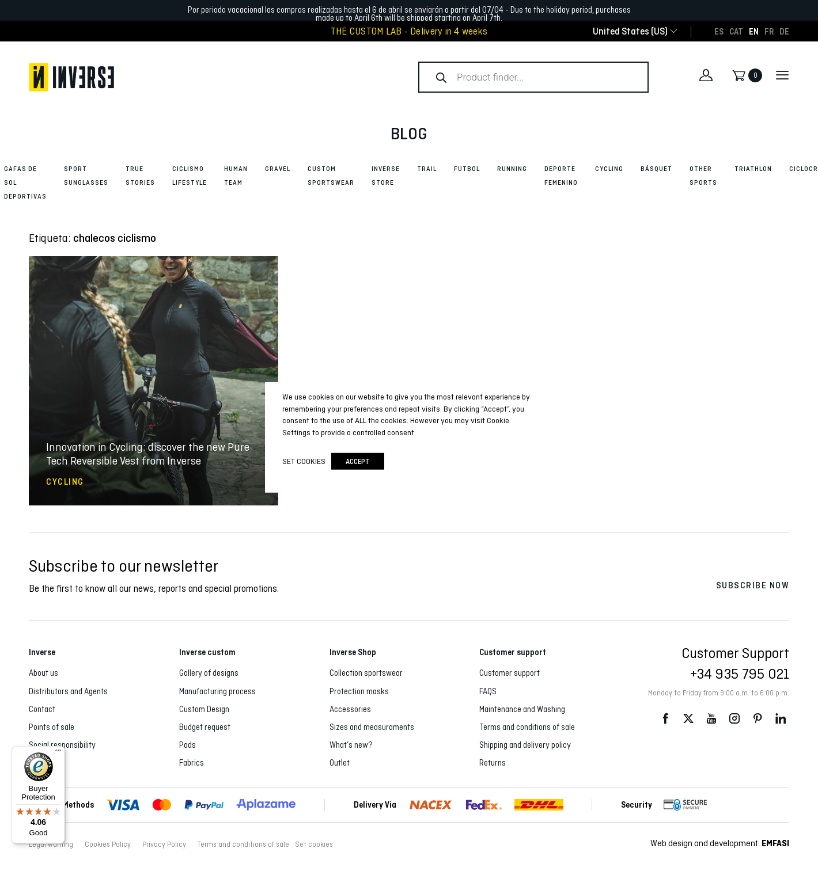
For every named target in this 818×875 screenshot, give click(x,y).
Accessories (350, 709)
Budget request (204, 727)
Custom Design (204, 709)
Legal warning (51, 844)
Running (512, 169)
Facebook (665, 718)
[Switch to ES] (719, 31)
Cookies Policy (108, 844)
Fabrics (191, 762)
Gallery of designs (208, 673)
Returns (492, 762)
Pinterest (757, 718)
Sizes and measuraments (372, 727)
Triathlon (753, 169)
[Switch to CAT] (736, 31)
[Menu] (58, 753)
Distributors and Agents (68, 691)
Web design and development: (719, 843)
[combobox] (630, 31)
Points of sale (51, 727)
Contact (42, 709)
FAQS (488, 691)
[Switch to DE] (784, 31)
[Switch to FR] (769, 31)
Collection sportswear (366, 673)
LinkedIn (780, 718)
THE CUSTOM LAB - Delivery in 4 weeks (409, 31)
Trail (427, 169)
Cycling (609, 169)
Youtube (711, 718)
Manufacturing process (217, 691)
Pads (187, 745)
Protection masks (359, 691)
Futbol (467, 169)
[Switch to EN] (754, 31)
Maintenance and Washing (522, 709)
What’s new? (351, 745)
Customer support (509, 673)
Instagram (734, 718)
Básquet (656, 169)
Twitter (688, 718)
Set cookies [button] (314, 844)
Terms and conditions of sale (527, 727)
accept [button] (358, 460)
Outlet (340, 762)
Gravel (277, 169)
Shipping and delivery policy (525, 745)
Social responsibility (62, 745)
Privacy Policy (164, 844)
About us (43, 673)
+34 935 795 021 (739, 673)
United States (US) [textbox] (630, 31)
